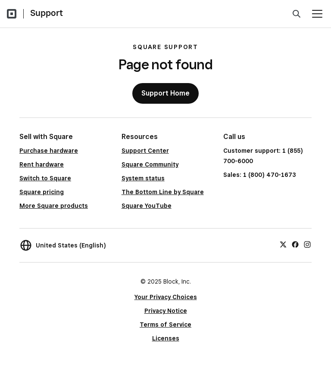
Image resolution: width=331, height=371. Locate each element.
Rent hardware (41, 164)
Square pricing (41, 192)
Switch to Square (45, 178)
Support (46, 13)
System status (143, 178)
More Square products (53, 205)
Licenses (165, 338)
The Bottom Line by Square (163, 192)
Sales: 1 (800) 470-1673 (259, 174)
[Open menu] (317, 13)
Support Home (165, 93)
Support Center (145, 150)
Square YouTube (147, 205)
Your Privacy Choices (165, 297)
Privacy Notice (165, 310)
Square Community (150, 164)
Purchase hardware (48, 150)
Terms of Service (165, 324)
